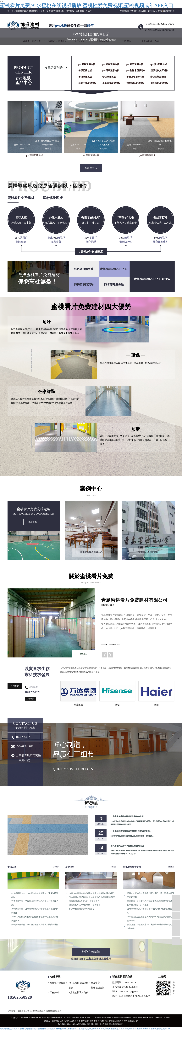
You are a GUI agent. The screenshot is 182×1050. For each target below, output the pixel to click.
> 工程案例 (53, 992)
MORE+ (56, 867)
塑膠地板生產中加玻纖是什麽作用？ (84, 905)
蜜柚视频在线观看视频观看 (122, 1029)
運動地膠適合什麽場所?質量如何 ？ (84, 901)
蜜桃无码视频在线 (28, 1029)
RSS (149, 11)
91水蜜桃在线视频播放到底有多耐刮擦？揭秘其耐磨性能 (150, 911)
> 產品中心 (94, 983)
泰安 (121, 1021)
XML (154, 11)
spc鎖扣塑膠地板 (158, 64)
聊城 (110, 1021)
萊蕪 (106, 1021)
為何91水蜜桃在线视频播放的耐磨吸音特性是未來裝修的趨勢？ (34, 919)
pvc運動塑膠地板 (110, 70)
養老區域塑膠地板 (135, 77)
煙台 (80, 1021)
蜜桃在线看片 (13, 1029)
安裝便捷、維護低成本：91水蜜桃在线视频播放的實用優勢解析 (150, 927)
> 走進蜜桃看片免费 (78, 992)
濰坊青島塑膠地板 (135, 1017)
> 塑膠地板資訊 (96, 987)
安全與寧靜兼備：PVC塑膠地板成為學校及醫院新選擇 (34, 925)
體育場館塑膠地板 (135, 83)
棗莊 (133, 1021)
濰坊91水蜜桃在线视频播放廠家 (100, 1017)
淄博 (136, 1021)
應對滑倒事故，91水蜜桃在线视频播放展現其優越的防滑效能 (34, 911)
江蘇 (54, 1021)
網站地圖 (142, 11)
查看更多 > (33, 522)
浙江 (69, 1021)
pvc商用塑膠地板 (86, 64)
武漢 (57, 1021)
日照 (118, 1021)
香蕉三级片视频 (103, 1029)
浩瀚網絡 (167, 1017)
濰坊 (125, 1021)
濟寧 (103, 1021)
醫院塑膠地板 (109, 77)
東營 (95, 1021)
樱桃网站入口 (74, 1029)
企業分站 (133, 11)
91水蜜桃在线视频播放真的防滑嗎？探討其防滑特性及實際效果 (150, 919)
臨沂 (114, 1021)
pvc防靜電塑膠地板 (135, 70)
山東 (72, 1021)
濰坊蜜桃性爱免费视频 (120, 1017)
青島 (76, 1021)
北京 (65, 1021)
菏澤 (99, 1021)
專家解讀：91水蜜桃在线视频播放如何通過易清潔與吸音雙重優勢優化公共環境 (150, 903)
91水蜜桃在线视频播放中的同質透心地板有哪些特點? (92, 897)
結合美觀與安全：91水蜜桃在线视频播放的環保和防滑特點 (34, 895)
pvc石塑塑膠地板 (134, 64)
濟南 (84, 1021)
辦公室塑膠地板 (158, 77)
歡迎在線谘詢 (91, 952)
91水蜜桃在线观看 (142, 1029)
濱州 (88, 1021)
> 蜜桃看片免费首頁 (58, 983)
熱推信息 (124, 11)
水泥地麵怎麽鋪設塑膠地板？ (82, 909)
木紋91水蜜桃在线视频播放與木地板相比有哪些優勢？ (92, 893)
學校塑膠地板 (85, 77)
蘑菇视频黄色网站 (88, 1029)
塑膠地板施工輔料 (159, 70)
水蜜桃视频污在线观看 (46, 1029)
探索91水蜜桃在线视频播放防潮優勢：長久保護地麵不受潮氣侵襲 (150, 895)
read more (114, 645)
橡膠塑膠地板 (85, 70)
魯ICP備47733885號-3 (72, 1017)
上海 (61, 1021)
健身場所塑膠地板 (159, 83)
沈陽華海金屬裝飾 (38, 1011)
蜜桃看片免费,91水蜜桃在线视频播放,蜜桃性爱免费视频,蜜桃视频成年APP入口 (86, 5)
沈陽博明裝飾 (24, 1011)
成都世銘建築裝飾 (54, 1011)
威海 (129, 1021)
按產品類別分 (53, 67)
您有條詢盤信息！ (166, 11)
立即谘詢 (30, 699)
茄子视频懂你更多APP (160, 1029)
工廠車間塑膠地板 (111, 83)
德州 (91, 1021)
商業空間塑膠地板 (87, 83)
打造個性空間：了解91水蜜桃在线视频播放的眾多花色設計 (34, 903)
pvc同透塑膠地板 (110, 64)
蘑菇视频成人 (62, 1029)
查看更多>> (91, 168)
